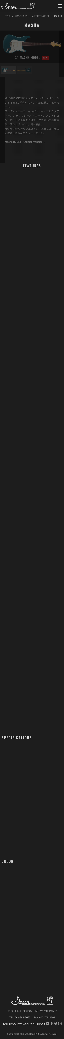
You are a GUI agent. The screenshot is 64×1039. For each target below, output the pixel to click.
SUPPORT (39, 1024)
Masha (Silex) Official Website (25, 142)
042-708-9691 (22, 1017)
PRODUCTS (21, 16)
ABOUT (27, 1024)
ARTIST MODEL (40, 16)
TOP (7, 16)
